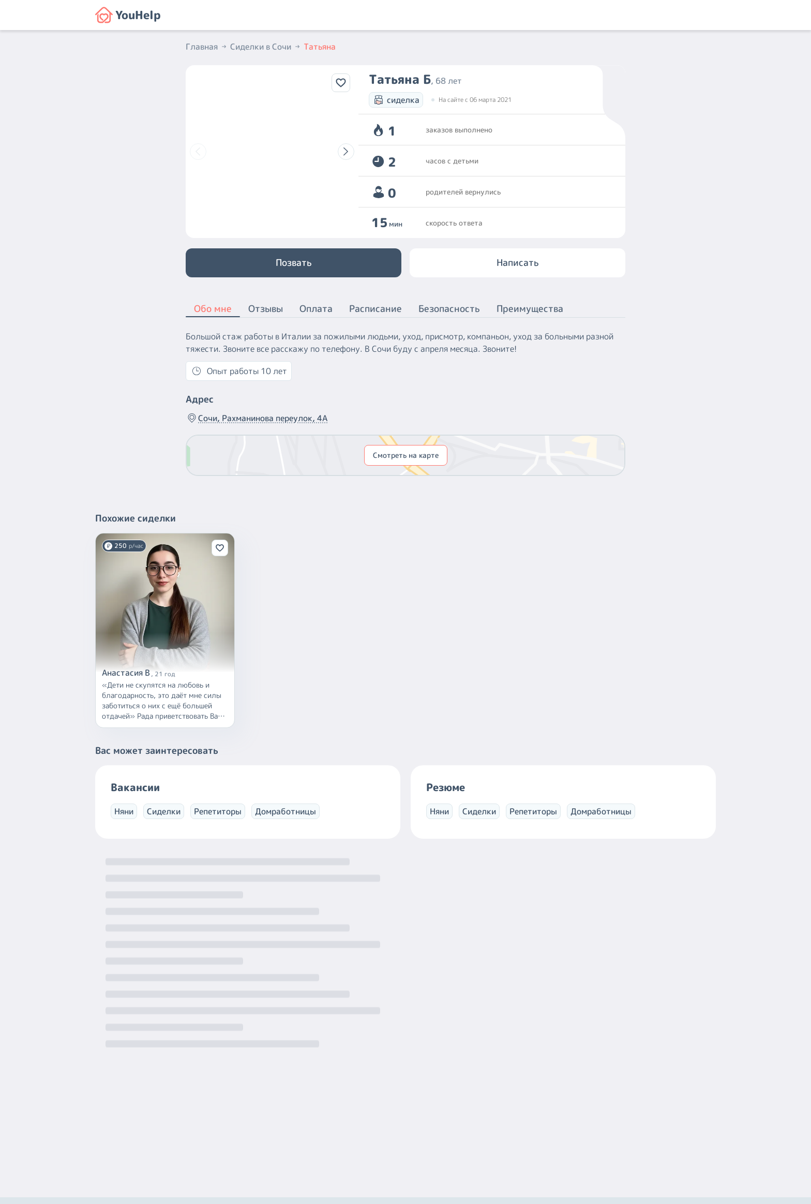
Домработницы (285, 811)
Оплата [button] (316, 308)
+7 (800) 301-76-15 (428, 1108)
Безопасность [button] (449, 308)
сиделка (395, 100)
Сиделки (164, 811)
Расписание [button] (375, 308)
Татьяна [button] (320, 46)
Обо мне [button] (213, 309)
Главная (207, 46)
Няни (123, 811)
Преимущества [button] (530, 308)
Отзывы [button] (265, 308)
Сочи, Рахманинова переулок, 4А (256, 418)
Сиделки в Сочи (266, 46)
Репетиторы (218, 811)
